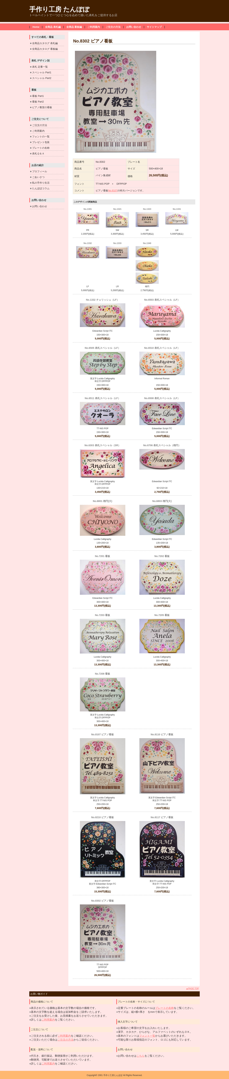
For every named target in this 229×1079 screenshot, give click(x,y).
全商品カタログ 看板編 (45, 48)
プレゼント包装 (41, 142)
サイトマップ (154, 26)
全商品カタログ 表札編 (45, 43)
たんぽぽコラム (41, 188)
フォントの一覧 (41, 136)
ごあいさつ (38, 177)
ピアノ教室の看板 (42, 107)
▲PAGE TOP (192, 988)
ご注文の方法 (113, 26)
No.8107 (113, 190)
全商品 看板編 (74, 26)
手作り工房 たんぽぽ (59, 9)
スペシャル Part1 (41, 72)
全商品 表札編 (53, 26)
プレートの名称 (41, 147)
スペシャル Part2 (41, 78)
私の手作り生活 (41, 182)
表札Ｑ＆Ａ (38, 153)
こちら (141, 1055)
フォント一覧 (147, 1035)
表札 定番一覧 (40, 66)
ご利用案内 (94, 26)
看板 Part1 (38, 96)
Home (35, 26)
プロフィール (39, 171)
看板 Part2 (38, 101)
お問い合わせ (133, 26)
